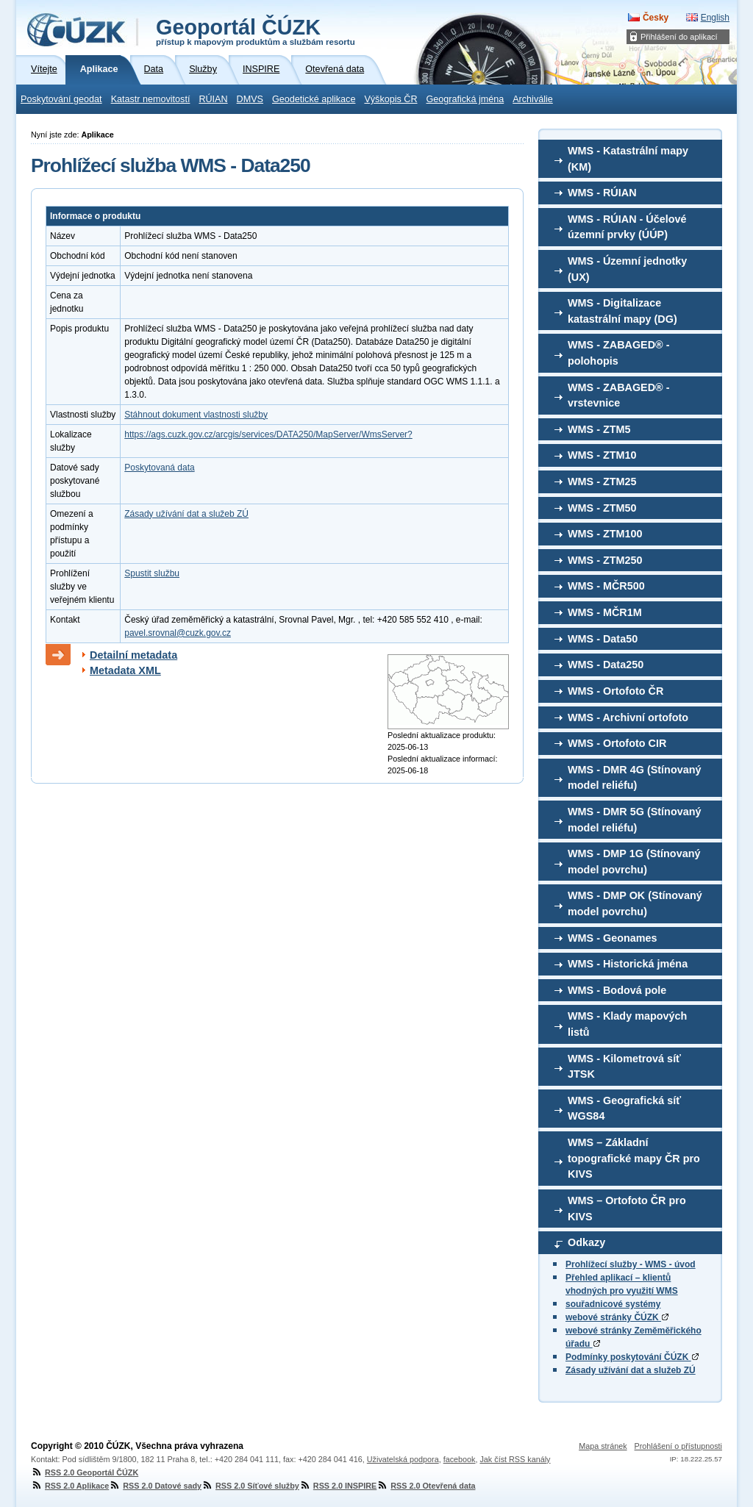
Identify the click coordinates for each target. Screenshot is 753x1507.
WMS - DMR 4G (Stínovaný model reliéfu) (635, 778)
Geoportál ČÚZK (255, 30)
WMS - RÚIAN (602, 192)
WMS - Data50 (603, 639)
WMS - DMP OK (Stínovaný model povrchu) (635, 903)
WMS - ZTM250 (605, 560)
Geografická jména (465, 99)
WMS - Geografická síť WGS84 (624, 1109)
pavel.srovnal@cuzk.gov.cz (177, 633)
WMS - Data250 (605, 664)
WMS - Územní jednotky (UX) (627, 269)
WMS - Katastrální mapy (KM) (628, 159)
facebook (459, 1459)
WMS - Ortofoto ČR (615, 691)
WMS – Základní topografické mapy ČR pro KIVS (634, 1158)
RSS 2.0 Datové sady (155, 1485)
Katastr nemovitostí (150, 99)
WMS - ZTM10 (602, 455)
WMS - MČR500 (606, 586)
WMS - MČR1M (605, 612)
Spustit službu (151, 573)
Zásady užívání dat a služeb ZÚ (630, 1370)
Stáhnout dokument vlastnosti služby (196, 414)
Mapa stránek (603, 1446)
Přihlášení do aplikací (679, 36)
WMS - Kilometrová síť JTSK (624, 1067)
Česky (655, 17)
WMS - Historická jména (628, 964)
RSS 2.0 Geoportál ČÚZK (84, 1472)
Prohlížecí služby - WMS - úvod (630, 1264)
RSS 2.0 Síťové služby (250, 1485)
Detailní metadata (133, 655)
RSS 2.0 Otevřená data (425, 1485)
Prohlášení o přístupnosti (678, 1446)
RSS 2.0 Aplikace (70, 1485)
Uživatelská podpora (403, 1459)
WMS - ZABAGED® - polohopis (619, 353)
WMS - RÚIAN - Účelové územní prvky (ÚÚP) (627, 227)
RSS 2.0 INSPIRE (337, 1485)
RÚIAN (213, 99)
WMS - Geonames (612, 938)
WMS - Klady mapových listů (627, 1024)
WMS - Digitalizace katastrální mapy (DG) (622, 311)
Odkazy (586, 1242)
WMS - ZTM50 (602, 508)
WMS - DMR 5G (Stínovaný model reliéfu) (635, 820)
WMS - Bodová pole (617, 990)
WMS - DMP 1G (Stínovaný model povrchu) (634, 862)
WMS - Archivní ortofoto (628, 717)
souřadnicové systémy (612, 1304)
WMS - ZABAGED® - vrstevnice (619, 395)
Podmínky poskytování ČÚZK (632, 1357)
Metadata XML (125, 670)
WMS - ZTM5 (599, 429)
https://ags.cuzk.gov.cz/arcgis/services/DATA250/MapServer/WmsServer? (268, 434)
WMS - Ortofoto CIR (617, 743)
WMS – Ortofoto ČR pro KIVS (627, 1209)
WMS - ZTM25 (602, 481)
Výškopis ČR (390, 99)
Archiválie (533, 99)
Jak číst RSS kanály (514, 1459)
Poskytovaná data (159, 467)
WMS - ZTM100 (605, 534)
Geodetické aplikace (313, 99)
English (715, 17)
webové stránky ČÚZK (616, 1317)
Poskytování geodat (61, 99)
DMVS (250, 99)
